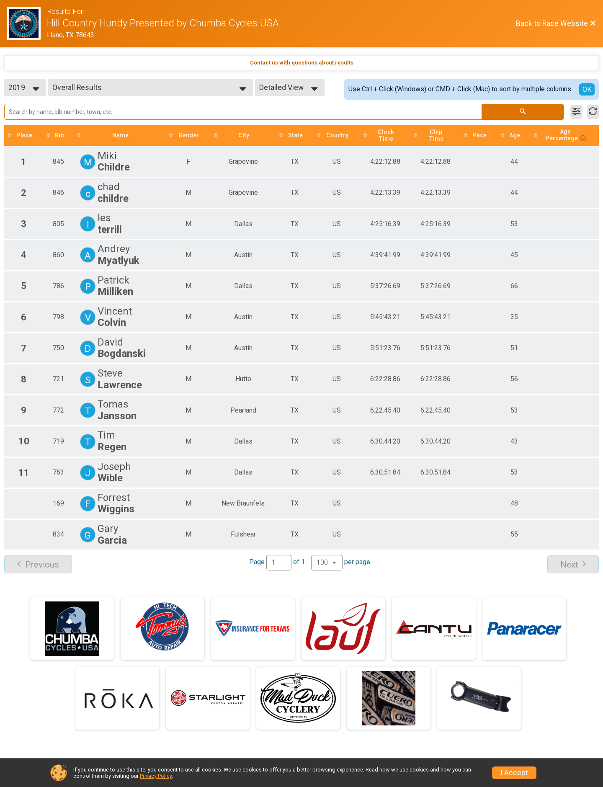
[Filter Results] (576, 112)
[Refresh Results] (593, 112)
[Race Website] (27, 23)
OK (586, 89)
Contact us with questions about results (301, 62)
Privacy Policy (156, 776)
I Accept (514, 773)
